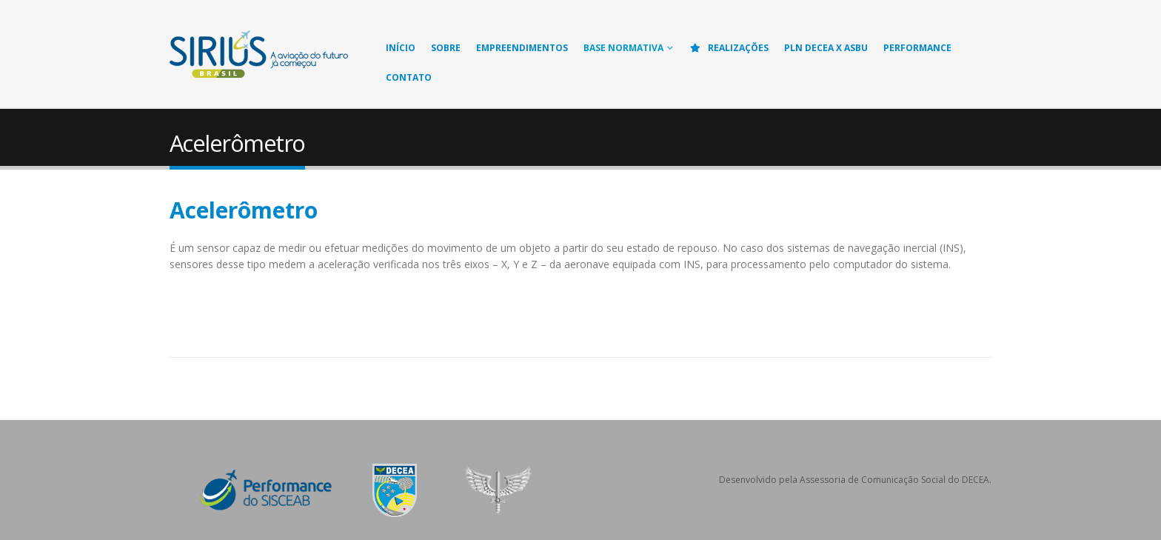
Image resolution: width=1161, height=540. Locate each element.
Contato (409, 77)
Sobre (446, 47)
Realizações (729, 47)
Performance (917, 47)
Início (400, 47)
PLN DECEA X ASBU (826, 47)
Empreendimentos (522, 47)
